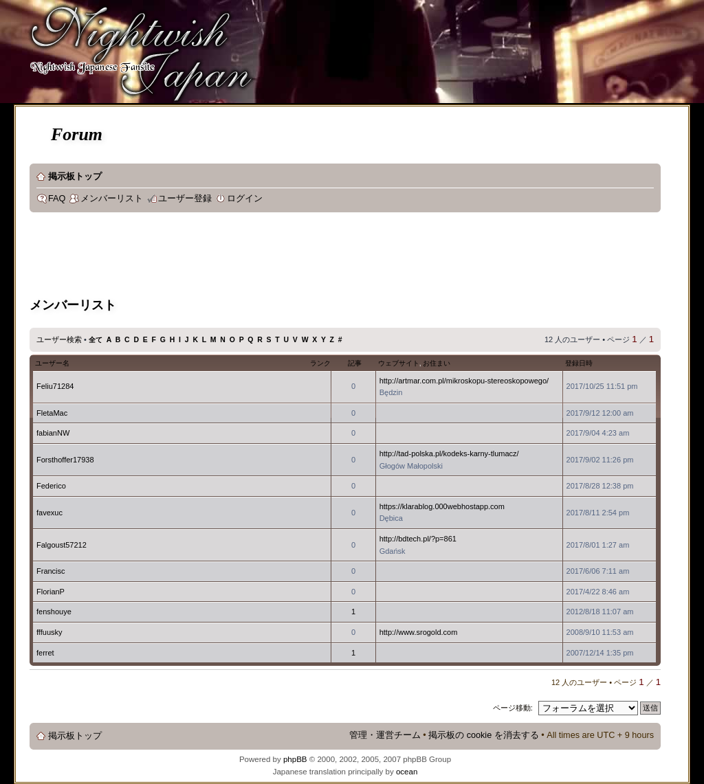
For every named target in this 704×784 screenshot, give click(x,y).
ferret (45, 653)
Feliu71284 (55, 386)
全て (95, 340)
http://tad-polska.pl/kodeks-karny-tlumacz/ (449, 453)
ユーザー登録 (185, 198)
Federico (51, 486)
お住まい (436, 363)
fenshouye (54, 611)
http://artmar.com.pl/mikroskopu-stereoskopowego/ (464, 381)
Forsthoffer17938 (65, 460)
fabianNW (52, 433)
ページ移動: (513, 708)
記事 (355, 363)
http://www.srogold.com (419, 632)
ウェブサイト (398, 363)
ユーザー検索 (59, 339)
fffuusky (49, 632)
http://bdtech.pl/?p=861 (418, 539)
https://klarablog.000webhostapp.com (442, 506)
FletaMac (51, 413)
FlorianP (50, 591)
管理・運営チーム (385, 735)
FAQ (56, 198)
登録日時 (579, 363)
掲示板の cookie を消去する (483, 735)
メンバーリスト (111, 198)
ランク (320, 363)
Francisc (50, 571)
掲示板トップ (75, 176)
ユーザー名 (52, 363)
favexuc (49, 512)
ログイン (245, 198)
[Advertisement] (280, 257)
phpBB (295, 759)
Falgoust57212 (61, 545)
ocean (406, 772)
